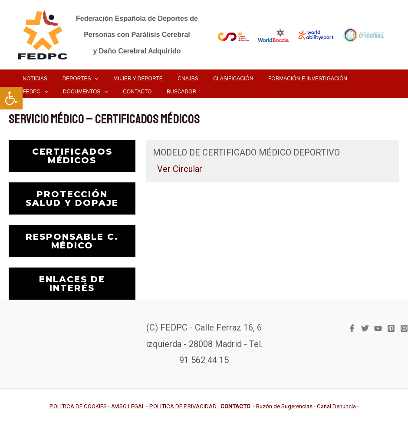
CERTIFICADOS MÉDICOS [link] (72, 155)
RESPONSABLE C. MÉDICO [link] (72, 241)
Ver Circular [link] (179, 169)
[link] (11, 98)
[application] (87, 78)
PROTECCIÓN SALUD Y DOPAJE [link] (72, 198)
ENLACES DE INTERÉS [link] (72, 283)
